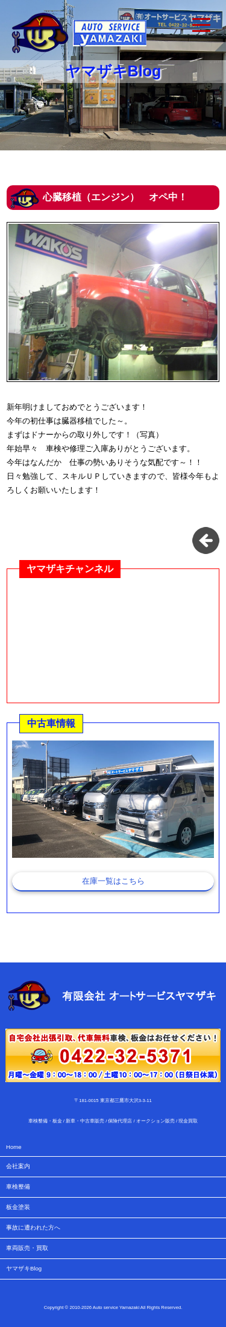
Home (14, 1147)
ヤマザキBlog (24, 1268)
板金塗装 (18, 1207)
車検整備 (18, 1186)
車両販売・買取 (27, 1248)
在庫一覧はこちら (113, 880)
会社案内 (18, 1166)
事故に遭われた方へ (33, 1227)
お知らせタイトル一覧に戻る (205, 540)
